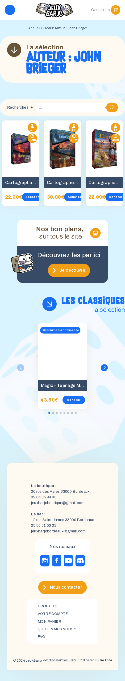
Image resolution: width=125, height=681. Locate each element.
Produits (48, 610)
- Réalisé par (85, 669)
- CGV (68, 669)
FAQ (42, 642)
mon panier (50, 626)
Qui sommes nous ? (58, 634)
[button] (104, 371)
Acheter (32, 200)
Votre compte (54, 618)
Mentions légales (47, 669)
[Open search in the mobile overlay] (76, 111)
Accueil (34, 32)
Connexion (100, 12)
